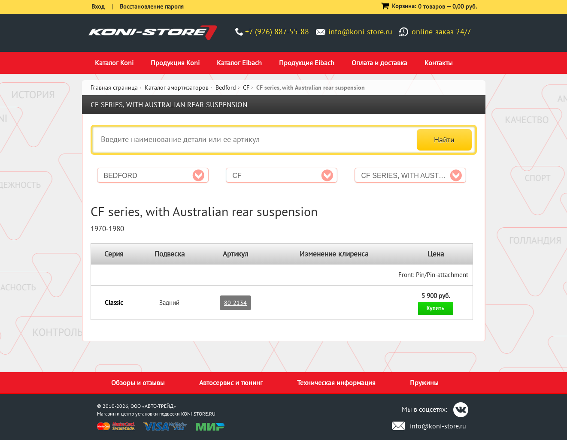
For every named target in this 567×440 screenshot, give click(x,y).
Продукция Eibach (306, 62)
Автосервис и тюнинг (231, 382)
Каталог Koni (114, 62)
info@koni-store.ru (360, 31)
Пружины (424, 382)
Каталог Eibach (239, 62)
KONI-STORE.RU (198, 413)
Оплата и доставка (379, 62)
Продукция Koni (175, 62)
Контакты (438, 62)
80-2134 (235, 303)
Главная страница (114, 87)
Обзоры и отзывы (138, 382)
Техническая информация (336, 382)
